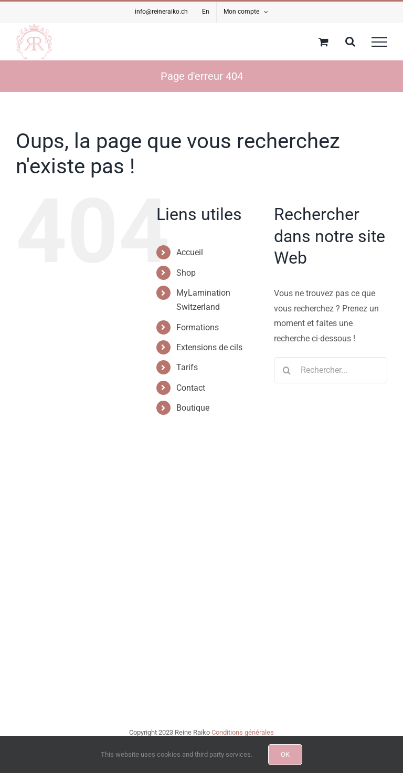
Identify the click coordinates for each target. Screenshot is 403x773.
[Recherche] (287, 370)
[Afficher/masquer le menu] (379, 42)
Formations (197, 327)
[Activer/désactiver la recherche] (350, 41)
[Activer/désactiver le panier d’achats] (323, 41)
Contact (190, 388)
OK (285, 754)
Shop (186, 273)
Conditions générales (242, 732)
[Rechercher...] (330, 370)
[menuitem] (205, 12)
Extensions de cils (209, 347)
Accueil (189, 252)
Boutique (192, 408)
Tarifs (187, 367)
